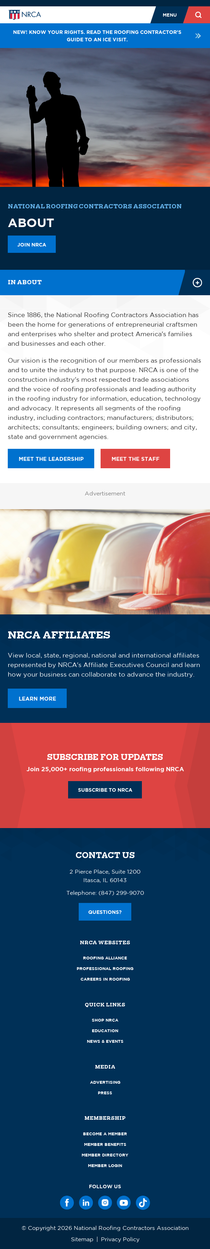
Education (105, 1030)
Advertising (105, 1082)
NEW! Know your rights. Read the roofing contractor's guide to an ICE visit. (107, 35)
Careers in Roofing (105, 979)
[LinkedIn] (86, 1203)
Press (105, 1092)
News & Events (105, 1041)
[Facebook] (67, 1203)
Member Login (105, 1165)
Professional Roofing (105, 968)
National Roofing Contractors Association (95, 206)
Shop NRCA (105, 1020)
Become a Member (105, 1133)
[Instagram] (105, 1203)
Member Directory (105, 1155)
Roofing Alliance (105, 957)
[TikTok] (143, 1203)
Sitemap (82, 1239)
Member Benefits (105, 1144)
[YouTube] (124, 1203)
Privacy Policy (120, 1239)
